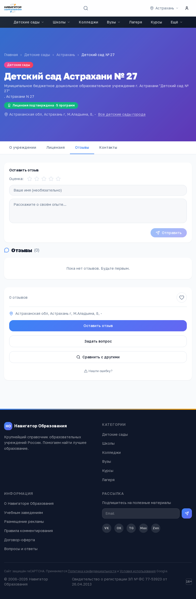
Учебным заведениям (23, 512)
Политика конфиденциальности (92, 571)
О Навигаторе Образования (29, 503)
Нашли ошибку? (98, 371)
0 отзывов (18, 297)
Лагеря (135, 22)
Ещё (177, 22)
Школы (61, 22)
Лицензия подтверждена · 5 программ (41, 105)
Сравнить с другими (98, 357)
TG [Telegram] (131, 528)
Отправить (169, 232)
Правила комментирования (28, 530)
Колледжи (88, 22)
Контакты (108, 147)
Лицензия (55, 147)
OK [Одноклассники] (119, 528)
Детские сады (29, 22)
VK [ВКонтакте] (106, 528)
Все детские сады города (121, 114)
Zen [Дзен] (156, 528)
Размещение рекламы (24, 521)
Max (143, 528)
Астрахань (65, 54)
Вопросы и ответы (21, 549)
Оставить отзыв (98, 325)
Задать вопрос (98, 341)
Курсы (156, 22)
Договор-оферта (19, 540)
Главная (11, 54)
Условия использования (138, 571)
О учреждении (22, 147)
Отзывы (82, 147)
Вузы (113, 22)
